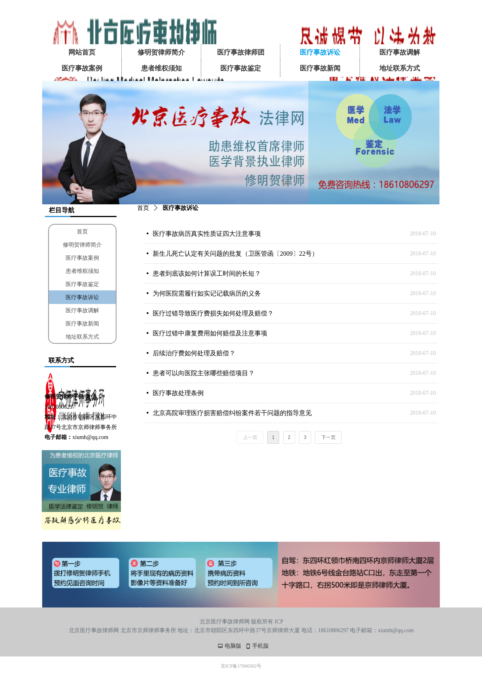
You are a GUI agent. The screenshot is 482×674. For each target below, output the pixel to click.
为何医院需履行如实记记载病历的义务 (207, 293)
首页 (143, 208)
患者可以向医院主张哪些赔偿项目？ (204, 373)
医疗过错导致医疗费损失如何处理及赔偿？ (213, 313)
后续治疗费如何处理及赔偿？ (194, 353)
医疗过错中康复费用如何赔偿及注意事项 (210, 333)
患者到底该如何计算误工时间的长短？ (207, 273)
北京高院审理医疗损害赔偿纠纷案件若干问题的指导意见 (232, 412)
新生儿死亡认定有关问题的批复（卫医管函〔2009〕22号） (235, 253)
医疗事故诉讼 (180, 208)
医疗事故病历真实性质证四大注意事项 (207, 233)
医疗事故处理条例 (178, 393)
